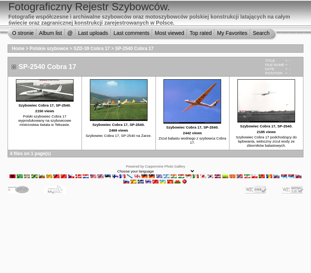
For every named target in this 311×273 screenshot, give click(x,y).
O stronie (23, 33)
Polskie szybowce (49, 48)
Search (261, 33)
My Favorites (232, 33)
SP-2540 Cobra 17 (134, 48)
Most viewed (169, 33)
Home (18, 48)
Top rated (201, 33)
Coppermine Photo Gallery (165, 166)
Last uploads (93, 33)
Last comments (131, 33)
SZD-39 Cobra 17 (92, 48)
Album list (50, 33)
